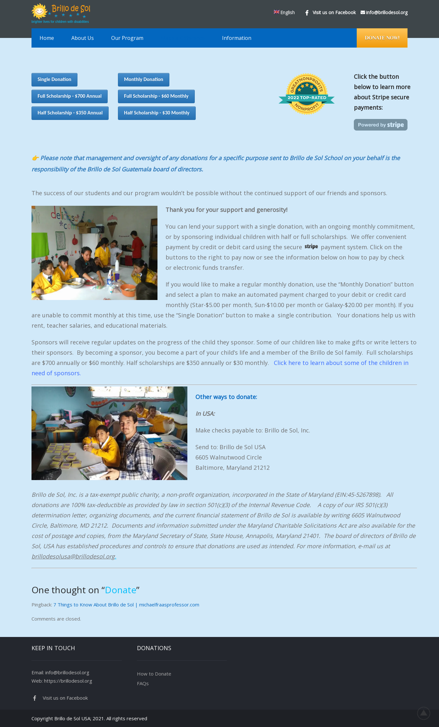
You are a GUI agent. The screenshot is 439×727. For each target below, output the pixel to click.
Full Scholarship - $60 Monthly (156, 96)
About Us (82, 37)
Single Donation (54, 79)
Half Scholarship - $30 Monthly (157, 113)
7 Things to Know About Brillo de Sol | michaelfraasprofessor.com (126, 604)
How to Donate (154, 673)
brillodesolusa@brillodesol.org (73, 556)
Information (236, 37)
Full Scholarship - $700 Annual (70, 96)
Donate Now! (382, 38)
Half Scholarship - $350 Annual (70, 113)
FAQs (143, 683)
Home (47, 37)
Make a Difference (183, 37)
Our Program (127, 37)
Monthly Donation (143, 79)
